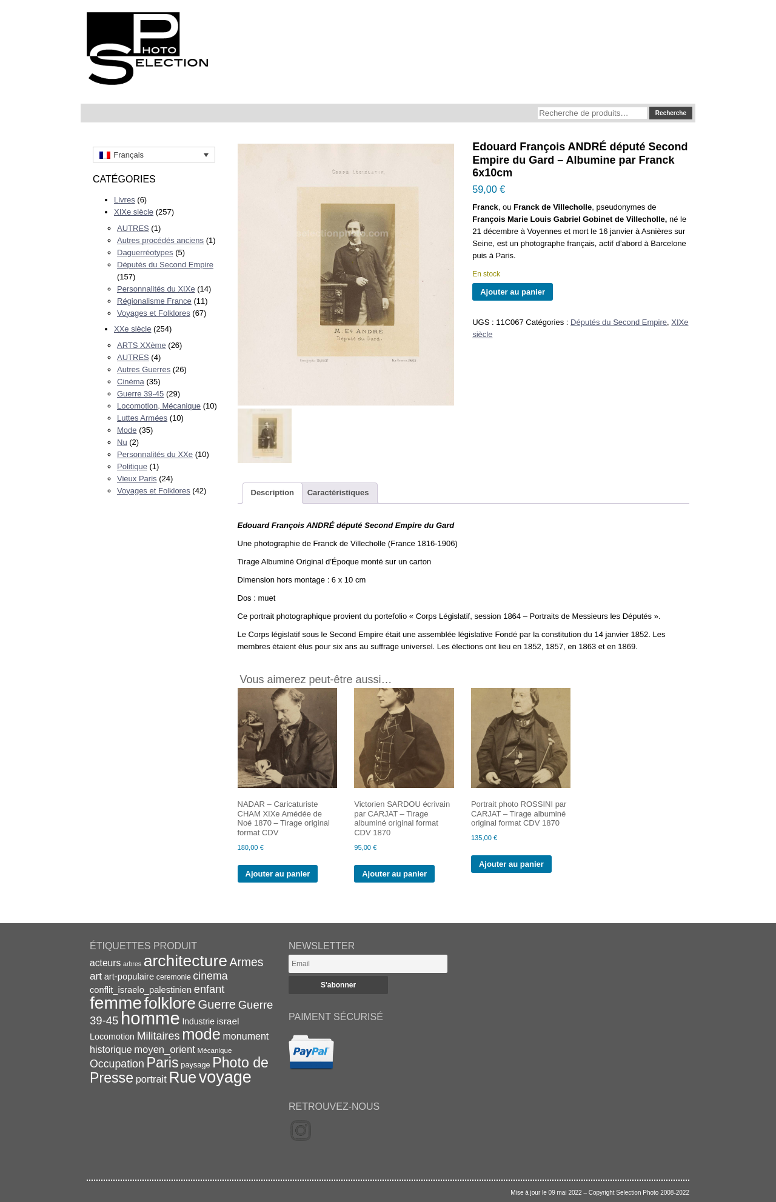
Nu (122, 442)
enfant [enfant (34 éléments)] (209, 989)
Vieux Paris (137, 478)
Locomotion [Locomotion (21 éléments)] (112, 1036)
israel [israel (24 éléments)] (228, 1021)
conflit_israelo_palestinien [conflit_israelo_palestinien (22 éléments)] (141, 990)
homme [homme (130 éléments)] (150, 1018)
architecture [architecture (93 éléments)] (185, 961)
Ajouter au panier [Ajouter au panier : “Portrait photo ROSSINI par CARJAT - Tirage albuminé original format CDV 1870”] (511, 864)
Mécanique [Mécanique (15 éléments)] (215, 1050)
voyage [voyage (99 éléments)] (225, 1077)
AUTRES (133, 228)
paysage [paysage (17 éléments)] (195, 1064)
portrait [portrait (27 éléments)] (151, 1078)
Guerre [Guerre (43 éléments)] (217, 1004)
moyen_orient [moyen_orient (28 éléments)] (164, 1049)
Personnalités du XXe (155, 454)
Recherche (670, 113)
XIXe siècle (133, 211)
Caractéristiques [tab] (338, 492)
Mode (127, 430)
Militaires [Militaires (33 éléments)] (158, 1036)
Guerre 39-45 (140, 393)
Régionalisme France (154, 301)
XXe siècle (132, 328)
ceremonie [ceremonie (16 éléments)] (173, 977)
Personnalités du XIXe (156, 288)
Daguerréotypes (145, 252)
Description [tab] (273, 492)
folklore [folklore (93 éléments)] (170, 1003)
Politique (132, 466)
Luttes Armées (142, 417)
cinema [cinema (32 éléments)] (210, 976)
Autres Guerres (143, 369)
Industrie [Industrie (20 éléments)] (198, 1021)
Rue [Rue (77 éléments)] (182, 1077)
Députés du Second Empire (165, 264)
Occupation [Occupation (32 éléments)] (117, 1064)
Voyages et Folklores (153, 313)
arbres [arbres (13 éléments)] (132, 963)
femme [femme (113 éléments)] (116, 1002)
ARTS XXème (141, 345)
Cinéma (130, 381)
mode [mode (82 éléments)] (201, 1034)
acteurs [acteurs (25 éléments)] (105, 963)
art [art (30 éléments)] (96, 976)
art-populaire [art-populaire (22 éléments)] (129, 976)
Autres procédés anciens (160, 240)
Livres (124, 199)
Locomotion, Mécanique (159, 405)
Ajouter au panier (512, 291)
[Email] (368, 964)
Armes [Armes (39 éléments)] (247, 962)
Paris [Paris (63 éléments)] (163, 1062)
